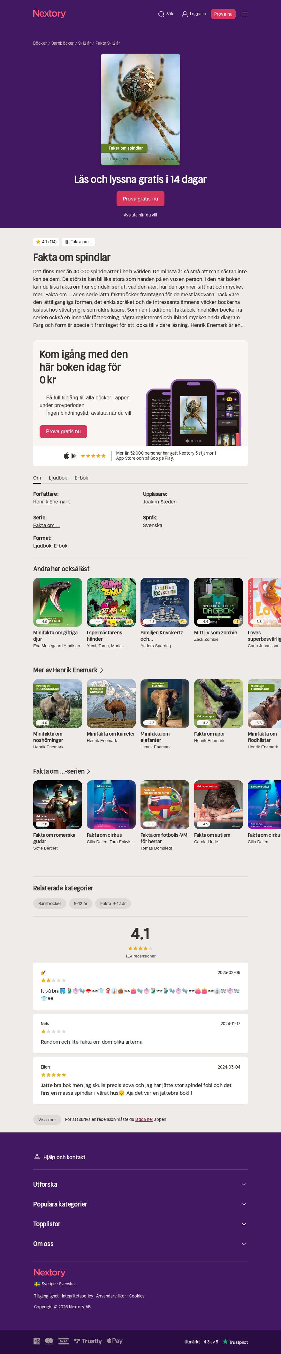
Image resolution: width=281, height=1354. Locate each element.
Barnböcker (62, 43)
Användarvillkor (111, 1296)
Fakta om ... (46, 525)
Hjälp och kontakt (59, 1157)
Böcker (40, 43)
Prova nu (223, 14)
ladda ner (144, 1119)
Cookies (137, 1296)
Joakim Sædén (160, 501)
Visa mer (47, 1120)
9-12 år (84, 43)
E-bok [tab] (81, 477)
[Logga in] (193, 14)
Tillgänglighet (46, 1296)
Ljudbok (42, 545)
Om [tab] (37, 477)
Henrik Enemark (51, 501)
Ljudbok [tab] (58, 477)
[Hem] (93, 14)
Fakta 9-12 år (107, 43)
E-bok (60, 545)
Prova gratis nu (140, 198)
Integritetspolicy (77, 1296)
